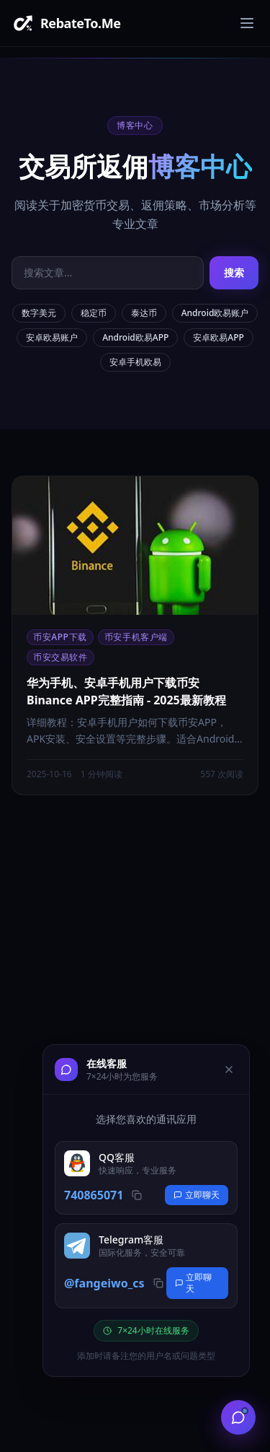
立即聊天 (197, 1195)
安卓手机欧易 (135, 362)
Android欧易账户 (215, 313)
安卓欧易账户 (52, 337)
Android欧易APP (135, 337)
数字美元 (39, 313)
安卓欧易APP (218, 337)
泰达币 (144, 313)
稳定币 (94, 313)
